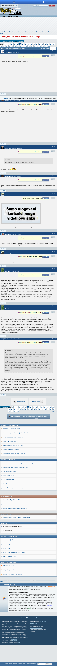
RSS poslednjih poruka (9, 591)
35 (26, 46)
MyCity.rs (44, 642)
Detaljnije (27, 609)
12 (17, 44)
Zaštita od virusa (33, 644)
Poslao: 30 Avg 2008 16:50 (15, 176)
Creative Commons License (36, 649)
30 (12, 46)
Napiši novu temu (8, 41)
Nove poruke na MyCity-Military (10, 446)
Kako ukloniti (6, 505)
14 (22, 44)
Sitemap (29, 638)
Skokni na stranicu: (45, 48)
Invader (7, 195)
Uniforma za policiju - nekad (10, 565)
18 (34, 44)
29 (9, 46)
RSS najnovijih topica (8, 586)
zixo (6, 52)
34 (23, 46)
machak (7, 234)
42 (45, 46)
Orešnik (5, 525)
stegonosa (4, 338)
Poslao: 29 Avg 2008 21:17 (17, 148)
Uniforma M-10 (6, 569)
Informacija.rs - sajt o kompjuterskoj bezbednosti (15, 488)
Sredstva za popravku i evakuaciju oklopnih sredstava (16, 454)
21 (42, 44)
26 (1, 46)
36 (29, 46)
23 (48, 44)
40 (40, 46)
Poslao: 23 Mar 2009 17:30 (17, 271)
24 (50, 44)
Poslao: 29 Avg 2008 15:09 (15, 100)
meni (14, 2)
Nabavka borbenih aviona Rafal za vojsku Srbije (15, 529)
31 (15, 46)
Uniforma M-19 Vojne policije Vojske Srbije (13, 573)
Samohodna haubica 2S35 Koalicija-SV (13, 458)
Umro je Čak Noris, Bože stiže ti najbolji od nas (15, 509)
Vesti (40, 642)
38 (34, 46)
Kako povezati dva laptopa (9, 492)
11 (14, 44)
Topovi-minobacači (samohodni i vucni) (13, 466)
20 (39, 44)
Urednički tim (36, 638)
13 (20, 44)
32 (18, 46)
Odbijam (48, 664)
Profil (4, 93)
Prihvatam (41, 664)
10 (11, 44)
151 (49, 46)
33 (20, 46)
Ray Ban (7, 271)
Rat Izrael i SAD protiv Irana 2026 (11, 449)
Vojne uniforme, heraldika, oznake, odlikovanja (19, 31)
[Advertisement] (28, 24)
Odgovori (20, 41)
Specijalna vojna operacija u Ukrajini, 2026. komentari (16, 538)
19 (36, 44)
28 (6, 46)
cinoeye (7, 148)
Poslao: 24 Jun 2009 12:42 (17, 309)
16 (28, 44)
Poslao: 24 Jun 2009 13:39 (15, 338)
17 (31, 44)
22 (45, 44)
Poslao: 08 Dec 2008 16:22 (17, 234)
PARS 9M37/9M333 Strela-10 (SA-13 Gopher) (14, 475)
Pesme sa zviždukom (8, 496)
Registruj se (7, 98)
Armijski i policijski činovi (9, 561)
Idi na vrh (55, 411)
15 (25, 44)
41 (43, 46)
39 (37, 46)
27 (4, 46)
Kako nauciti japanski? (8, 500)
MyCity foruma (14, 660)
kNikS (7, 100)
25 (53, 44)
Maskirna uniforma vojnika (9, 577)
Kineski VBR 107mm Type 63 (10, 462)
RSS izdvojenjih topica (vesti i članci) (12, 595)
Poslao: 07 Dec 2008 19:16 (16, 194)
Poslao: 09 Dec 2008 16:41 (16, 253)
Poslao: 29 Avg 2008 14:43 (14, 52)
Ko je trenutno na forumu (8, 605)
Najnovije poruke (22, 638)
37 (31, 46)
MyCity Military (3, 31)
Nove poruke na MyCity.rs (8, 480)
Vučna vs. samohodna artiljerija (11, 470)
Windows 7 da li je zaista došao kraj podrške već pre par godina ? (19, 484)
